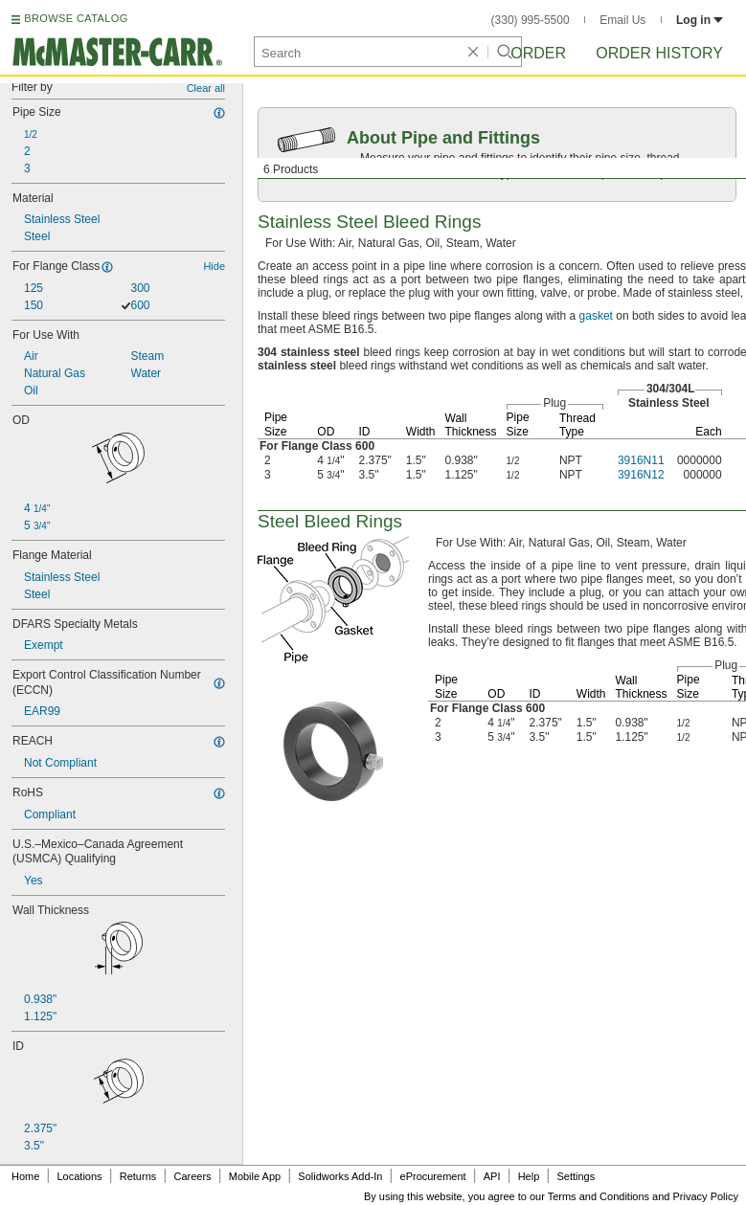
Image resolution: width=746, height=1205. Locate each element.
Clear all (206, 88)
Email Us (622, 20)
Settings (575, 1176)
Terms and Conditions (598, 1196)
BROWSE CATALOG (75, 18)
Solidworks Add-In (340, 1176)
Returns (138, 1176)
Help (529, 1176)
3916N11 (641, 460)
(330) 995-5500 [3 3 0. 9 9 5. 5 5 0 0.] (530, 20)
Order (538, 53)
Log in (699, 20)
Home (25, 1176)
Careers (192, 1176)
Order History (659, 53)
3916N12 (641, 474)
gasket (596, 316)
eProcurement (433, 1176)
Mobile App (255, 1176)
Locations (79, 1176)
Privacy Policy (705, 1196)
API (492, 1176)
